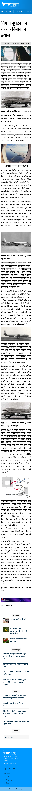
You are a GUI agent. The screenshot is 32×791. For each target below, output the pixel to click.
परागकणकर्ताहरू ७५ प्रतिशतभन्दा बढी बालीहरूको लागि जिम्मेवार (18, 631)
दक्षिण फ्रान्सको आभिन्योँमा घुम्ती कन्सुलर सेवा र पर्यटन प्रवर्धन (16, 673)
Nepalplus (9, 737)
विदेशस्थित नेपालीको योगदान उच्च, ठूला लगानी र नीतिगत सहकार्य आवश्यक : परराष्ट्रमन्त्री (14, 682)
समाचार (8, 11)
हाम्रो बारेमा (7, 774)
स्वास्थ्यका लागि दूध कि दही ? (19, 619)
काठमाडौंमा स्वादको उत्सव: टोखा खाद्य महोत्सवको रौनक (14, 704)
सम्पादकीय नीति (8, 777)
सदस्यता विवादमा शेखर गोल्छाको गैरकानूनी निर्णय (15, 665)
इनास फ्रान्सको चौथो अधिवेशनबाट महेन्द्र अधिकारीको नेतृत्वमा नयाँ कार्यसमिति (14, 696)
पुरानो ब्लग (6, 783)
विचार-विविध (19, 11)
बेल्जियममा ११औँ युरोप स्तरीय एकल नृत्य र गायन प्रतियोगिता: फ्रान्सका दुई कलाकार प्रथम (15, 656)
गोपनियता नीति (8, 780)
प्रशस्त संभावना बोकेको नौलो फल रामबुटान (18, 640)
